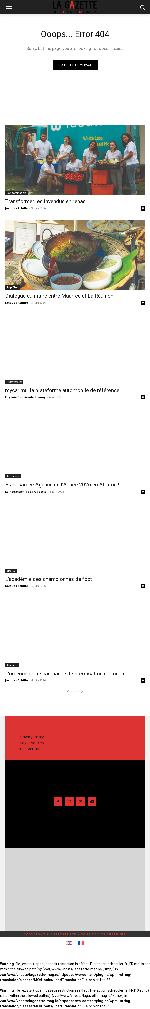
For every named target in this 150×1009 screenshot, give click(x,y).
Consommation (16, 193)
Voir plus (75, 691)
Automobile (14, 382)
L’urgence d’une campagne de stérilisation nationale (65, 674)
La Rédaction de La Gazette (25, 491)
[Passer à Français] (80, 943)
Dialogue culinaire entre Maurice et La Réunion (59, 296)
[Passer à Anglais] (69, 943)
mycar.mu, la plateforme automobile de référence (62, 390)
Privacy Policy (32, 736)
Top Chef (12, 287)
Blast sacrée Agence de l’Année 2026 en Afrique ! (62, 485)
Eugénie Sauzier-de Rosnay (25, 397)
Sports (11, 570)
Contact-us (29, 748)
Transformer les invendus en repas (45, 201)
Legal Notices (32, 742)
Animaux (12, 665)
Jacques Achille (16, 208)
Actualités (13, 476)
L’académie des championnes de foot (48, 579)
